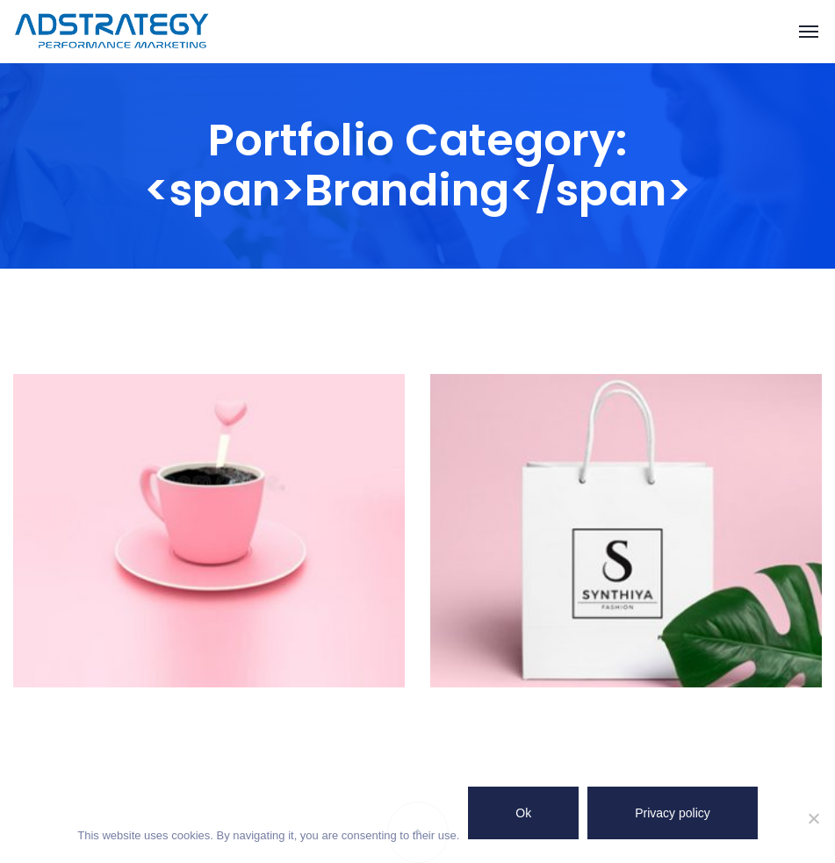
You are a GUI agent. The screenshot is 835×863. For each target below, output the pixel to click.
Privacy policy (672, 813)
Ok (523, 813)
